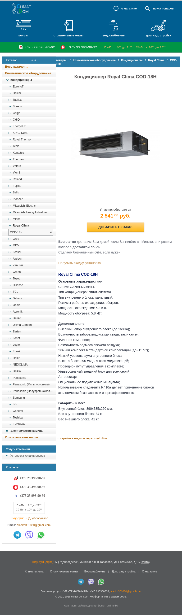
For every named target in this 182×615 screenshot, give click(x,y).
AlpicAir (18, 258)
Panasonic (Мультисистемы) (31, 384)
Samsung (19, 397)
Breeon (17, 106)
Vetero (17, 166)
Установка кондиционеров (27, 455)
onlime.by (112, 605)
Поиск (157, 8)
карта (145, 562)
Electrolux (19, 424)
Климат (23, 35)
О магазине (149, 571)
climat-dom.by (79, 596)
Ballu (16, 192)
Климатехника (34, 571)
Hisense (18, 285)
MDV (16, 245)
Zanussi (18, 265)
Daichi (17, 93)
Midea (17, 219)
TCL (15, 291)
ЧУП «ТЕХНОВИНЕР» (75, 591)
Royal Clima (21, 225)
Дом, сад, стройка (158, 35)
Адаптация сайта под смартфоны (84, 605)
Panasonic (19, 377)
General (18, 411)
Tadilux (17, 99)
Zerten (17, 331)
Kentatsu (18, 152)
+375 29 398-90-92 (40, 47)
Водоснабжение (113, 35)
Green (17, 272)
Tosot (16, 278)
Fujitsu (17, 186)
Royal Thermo (22, 139)
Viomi (16, 172)
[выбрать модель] (30, 232)
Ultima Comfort (22, 325)
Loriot (16, 338)
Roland (17, 179)
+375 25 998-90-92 (32, 495)
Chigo (16, 113)
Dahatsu (18, 298)
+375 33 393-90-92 (82, 47)
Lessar (17, 252)
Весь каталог (15, 66)
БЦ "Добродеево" (36, 518)
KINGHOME (20, 133)
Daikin (17, 371)
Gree (16, 238)
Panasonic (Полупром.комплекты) (34, 391)
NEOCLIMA (20, 364)
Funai (16, 351)
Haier (16, 358)
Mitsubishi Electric (24, 205)
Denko (17, 318)
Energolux (19, 126)
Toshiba (18, 417)
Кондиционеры (21, 80)
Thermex (18, 159)
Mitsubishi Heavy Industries (30, 212)
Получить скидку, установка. (89, 263)
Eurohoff (18, 86)
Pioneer (18, 199)
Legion (17, 344)
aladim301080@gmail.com (33, 525)
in (6, 600)
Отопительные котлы (68, 35)
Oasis (16, 305)
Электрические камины (26, 430)
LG (15, 404)
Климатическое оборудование (28, 73)
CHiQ (16, 119)
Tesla (16, 146)
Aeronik (18, 311)
